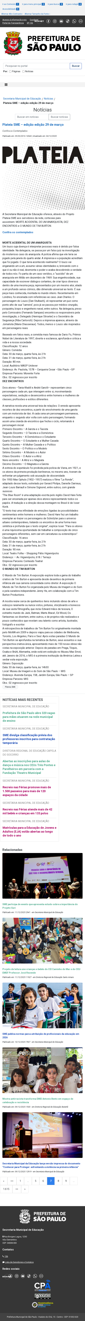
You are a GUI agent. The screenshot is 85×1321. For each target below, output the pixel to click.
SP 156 (30, 23)
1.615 (6, 1189)
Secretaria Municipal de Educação (22, 98)
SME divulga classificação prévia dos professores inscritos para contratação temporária (29, 739)
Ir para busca (55, 4)
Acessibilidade (10, 9)
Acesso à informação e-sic (14, 20)
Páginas (16, 71)
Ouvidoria (34, 20)
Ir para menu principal (33, 4)
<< (12, 1180)
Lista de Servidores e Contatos (19, 1262)
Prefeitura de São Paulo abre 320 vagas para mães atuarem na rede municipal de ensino (29, 716)
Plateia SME (10, 687)
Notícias (29, 71)
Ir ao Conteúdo (10, 4)
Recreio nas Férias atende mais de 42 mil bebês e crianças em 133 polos (27, 811)
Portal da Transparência (13, 23)
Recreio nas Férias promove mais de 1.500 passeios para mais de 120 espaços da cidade (27, 791)
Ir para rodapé (74, 4)
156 (6, 1256)
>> (17, 1189)
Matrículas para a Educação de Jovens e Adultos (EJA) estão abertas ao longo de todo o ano (29, 831)
